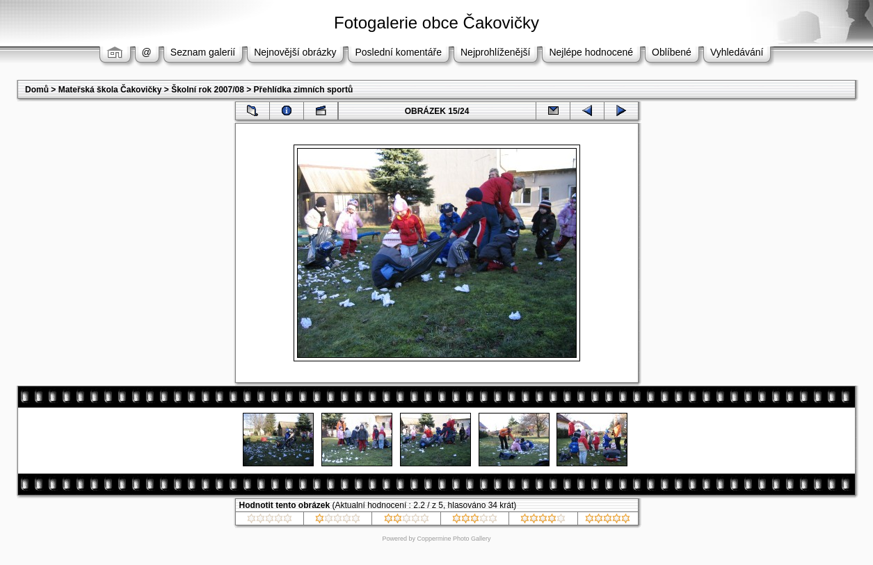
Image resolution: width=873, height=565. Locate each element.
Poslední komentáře (398, 52)
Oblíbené (671, 52)
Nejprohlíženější (495, 52)
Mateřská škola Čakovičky (110, 90)
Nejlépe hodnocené (591, 52)
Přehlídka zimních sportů (303, 90)
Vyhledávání (737, 52)
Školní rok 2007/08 (207, 90)
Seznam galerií (202, 52)
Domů (37, 90)
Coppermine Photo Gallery (453, 538)
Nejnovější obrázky (295, 52)
